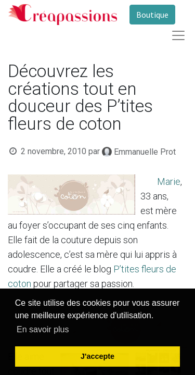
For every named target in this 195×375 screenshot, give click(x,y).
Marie (168, 181)
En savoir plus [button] (43, 329)
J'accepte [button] (97, 356)
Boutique (152, 14)
